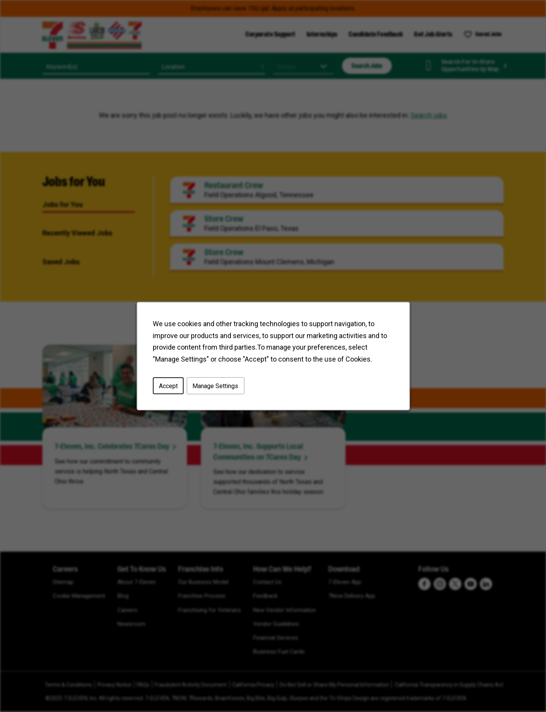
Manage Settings (215, 385)
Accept (168, 385)
